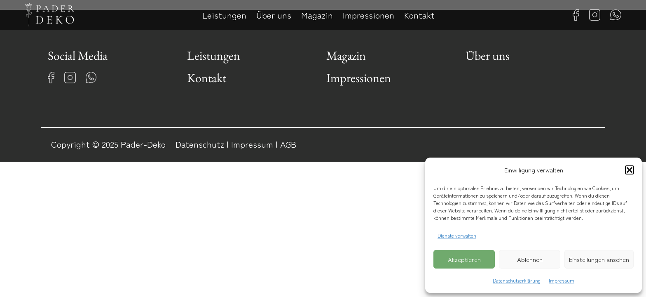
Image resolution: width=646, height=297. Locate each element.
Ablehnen (530, 259)
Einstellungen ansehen (599, 259)
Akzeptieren (464, 259)
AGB (288, 144)
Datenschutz (200, 144)
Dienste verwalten (457, 235)
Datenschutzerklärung (517, 280)
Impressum (561, 280)
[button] (629, 170)
